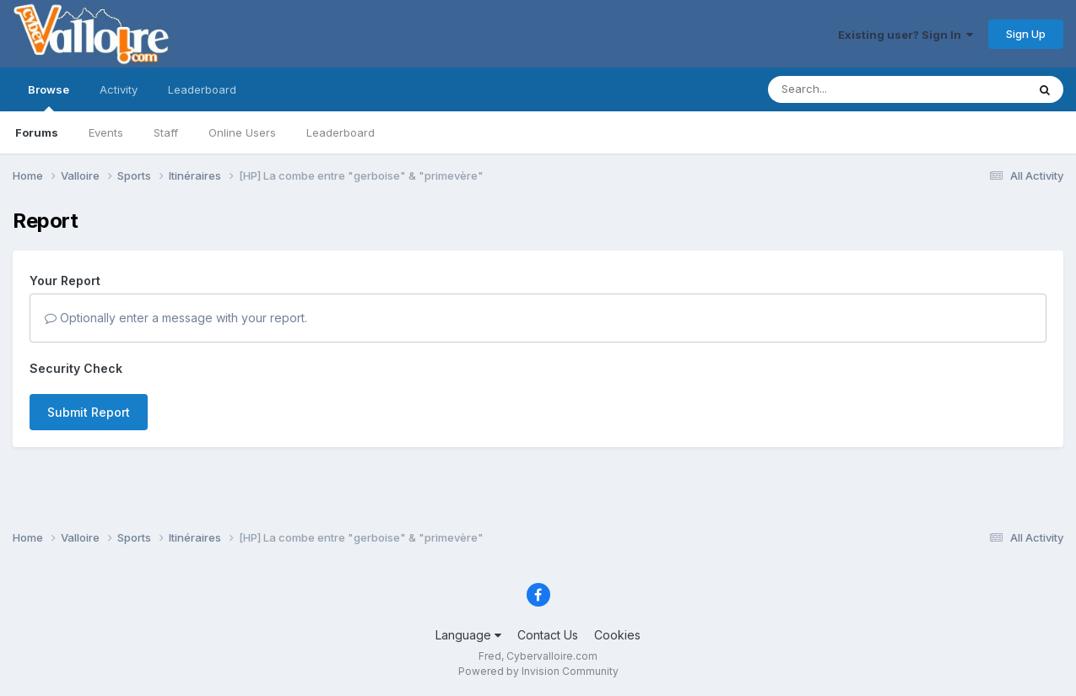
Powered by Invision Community (538, 671)
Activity (119, 89)
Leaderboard (340, 132)
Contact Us (547, 635)
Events (106, 132)
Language (468, 635)
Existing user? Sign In (905, 34)
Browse (48, 97)
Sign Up (1026, 33)
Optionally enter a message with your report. (176, 317)
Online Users (242, 132)
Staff (166, 132)
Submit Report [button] (88, 412)
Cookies (617, 635)
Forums (36, 132)
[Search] (851, 89)
